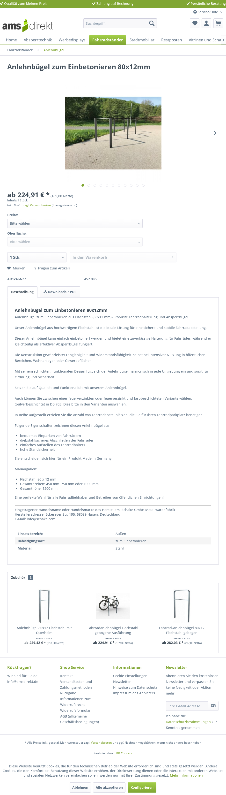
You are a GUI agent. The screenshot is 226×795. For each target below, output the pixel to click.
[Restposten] (171, 40)
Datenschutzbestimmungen (188, 721)
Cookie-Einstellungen (130, 675)
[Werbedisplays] (72, 40)
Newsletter (122, 681)
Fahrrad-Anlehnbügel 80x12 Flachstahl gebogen (181, 630)
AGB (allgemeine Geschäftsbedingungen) (79, 719)
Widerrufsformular (75, 710)
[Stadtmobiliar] (142, 40)
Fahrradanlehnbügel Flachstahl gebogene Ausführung (112, 630)
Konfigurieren (142, 787)
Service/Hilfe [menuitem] (206, 12)
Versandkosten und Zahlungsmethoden (76, 684)
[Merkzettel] (194, 23)
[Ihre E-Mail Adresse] (187, 706)
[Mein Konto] (206, 23)
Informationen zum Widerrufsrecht (75, 701)
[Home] (11, 40)
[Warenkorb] (218, 23)
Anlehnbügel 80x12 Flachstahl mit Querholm (44, 630)
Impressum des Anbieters (134, 693)
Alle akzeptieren (109, 787)
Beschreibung (22, 292)
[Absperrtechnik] (37, 40)
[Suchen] (152, 23)
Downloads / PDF (60, 292)
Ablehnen (80, 787)
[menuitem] (120, 23)
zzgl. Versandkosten (37, 205)
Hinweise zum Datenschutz (135, 687)
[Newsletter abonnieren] (213, 706)
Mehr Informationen (186, 775)
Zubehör (22, 577)
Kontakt (66, 675)
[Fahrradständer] (107, 40)
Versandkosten (101, 743)
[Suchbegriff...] (120, 23)
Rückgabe (68, 693)
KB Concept (124, 753)
